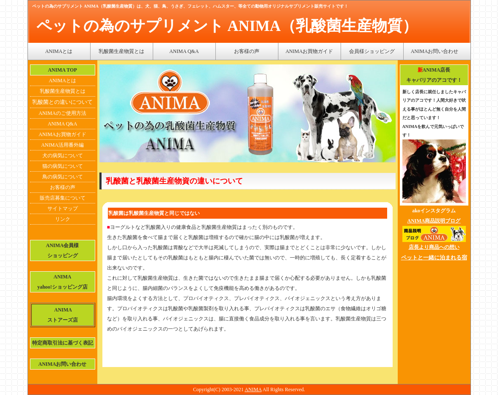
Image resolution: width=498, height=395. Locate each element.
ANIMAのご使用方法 (62, 113)
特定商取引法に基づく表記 (62, 343)
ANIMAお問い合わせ (435, 51)
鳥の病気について (62, 177)
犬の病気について (62, 156)
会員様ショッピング (372, 51)
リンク (62, 219)
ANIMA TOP (62, 70)
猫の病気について (62, 166)
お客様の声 (246, 51)
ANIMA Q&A (184, 51)
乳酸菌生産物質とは (121, 51)
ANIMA (253, 389)
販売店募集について (62, 198)
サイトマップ (62, 208)
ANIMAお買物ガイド (309, 51)
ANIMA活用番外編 (62, 145)
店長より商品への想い (434, 247)
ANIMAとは (59, 51)
